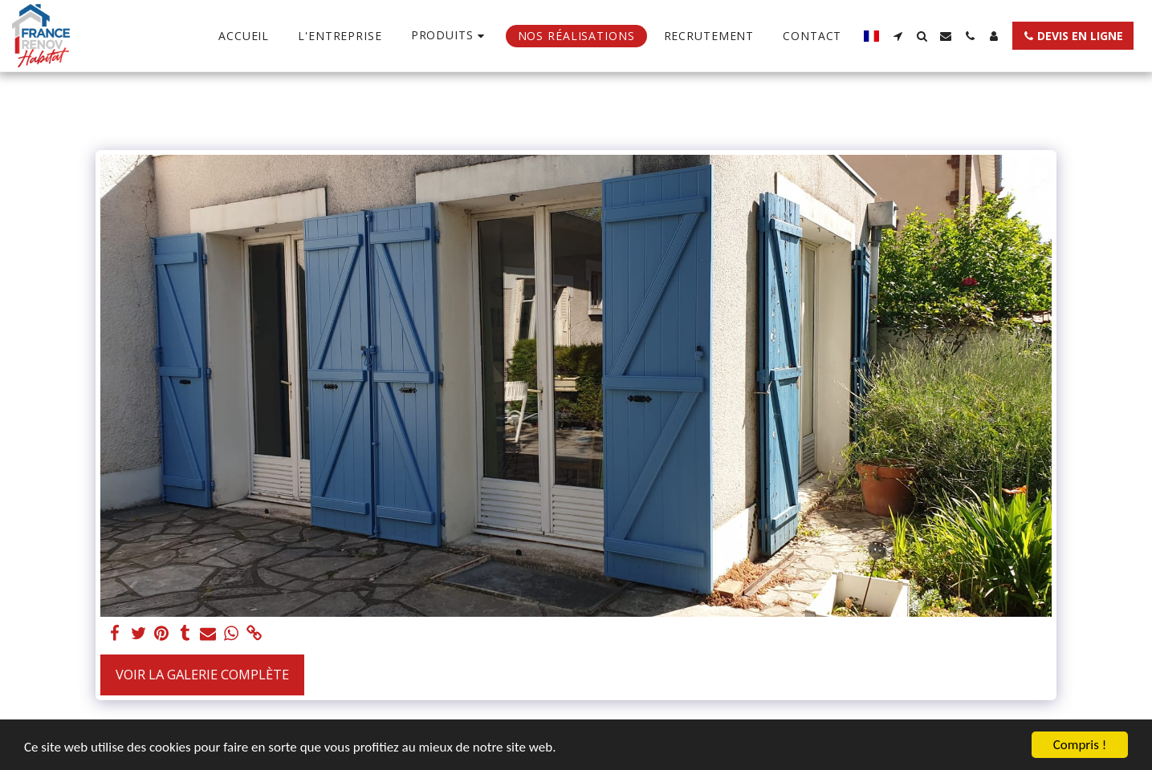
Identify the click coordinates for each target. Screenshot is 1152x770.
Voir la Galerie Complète (202, 674)
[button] (897, 36)
